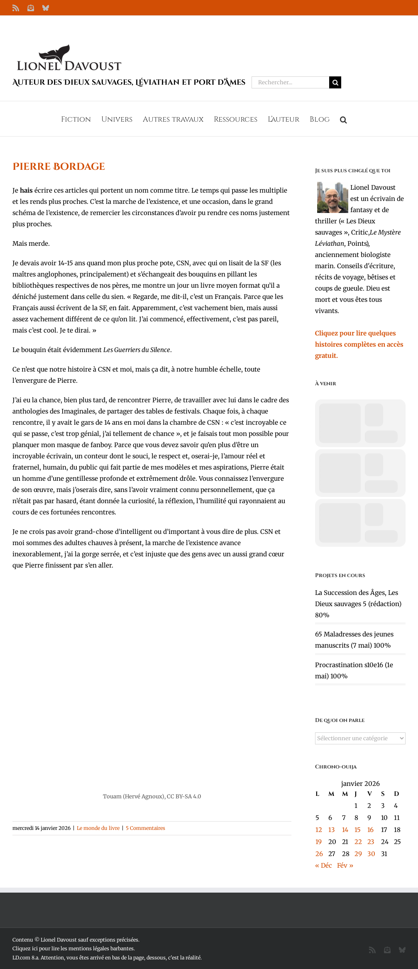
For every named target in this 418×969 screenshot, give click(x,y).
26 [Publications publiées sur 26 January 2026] (319, 854)
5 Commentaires (145, 828)
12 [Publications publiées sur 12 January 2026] (318, 830)
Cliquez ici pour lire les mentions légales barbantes (73, 948)
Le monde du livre (98, 828)
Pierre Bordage (58, 167)
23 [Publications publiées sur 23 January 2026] (370, 842)
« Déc (323, 865)
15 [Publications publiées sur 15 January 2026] (357, 830)
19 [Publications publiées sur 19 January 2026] (318, 842)
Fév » (345, 865)
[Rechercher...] (290, 82)
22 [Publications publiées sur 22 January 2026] (358, 842)
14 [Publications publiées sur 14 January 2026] (345, 830)
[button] (343, 118)
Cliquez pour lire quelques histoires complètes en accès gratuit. (359, 344)
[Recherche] (335, 82)
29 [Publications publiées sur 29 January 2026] (358, 854)
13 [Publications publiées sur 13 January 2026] (331, 830)
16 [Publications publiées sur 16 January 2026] (370, 830)
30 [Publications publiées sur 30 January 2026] (371, 854)
